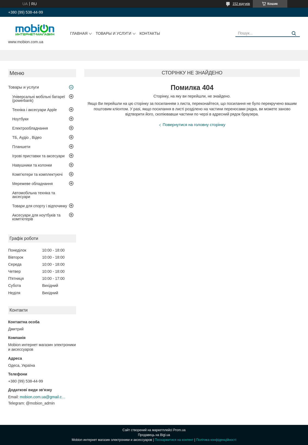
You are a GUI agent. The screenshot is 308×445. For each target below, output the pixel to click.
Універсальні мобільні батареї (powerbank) (38, 99)
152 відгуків (241, 4)
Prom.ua (179, 430)
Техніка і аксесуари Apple (34, 110)
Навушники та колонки (32, 165)
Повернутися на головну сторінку (194, 124)
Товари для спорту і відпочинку (39, 206)
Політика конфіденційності (216, 440)
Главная (79, 33)
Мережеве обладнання (32, 183)
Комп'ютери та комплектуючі (37, 174)
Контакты (149, 33)
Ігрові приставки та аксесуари (38, 156)
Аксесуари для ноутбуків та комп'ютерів (36, 217)
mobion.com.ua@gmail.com (43, 397)
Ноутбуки (20, 119)
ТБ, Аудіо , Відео (27, 137)
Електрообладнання (30, 128)
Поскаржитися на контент (174, 440)
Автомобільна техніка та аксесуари (33, 195)
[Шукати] (294, 33)
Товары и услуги (113, 33)
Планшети (21, 147)
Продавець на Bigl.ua (154, 435)
